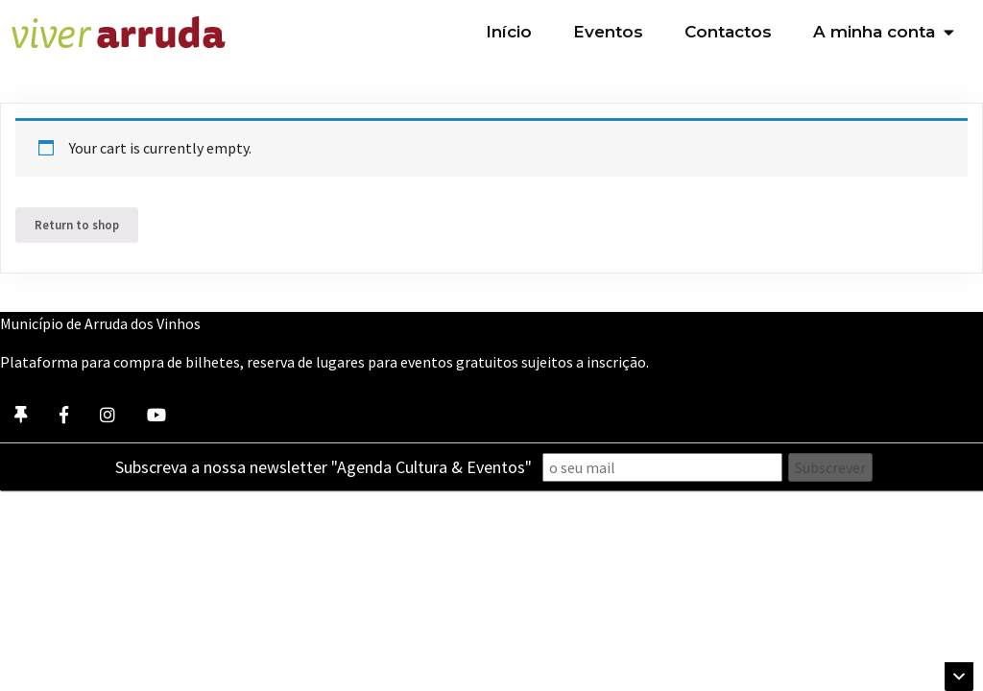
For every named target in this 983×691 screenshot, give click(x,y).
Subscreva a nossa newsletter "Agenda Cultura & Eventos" (323, 467)
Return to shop (77, 224)
